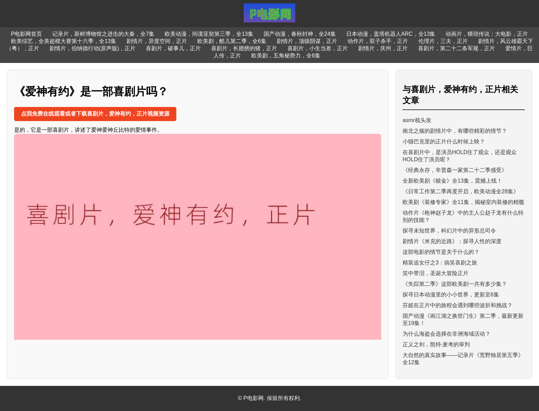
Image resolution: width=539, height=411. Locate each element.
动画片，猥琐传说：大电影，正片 (487, 34)
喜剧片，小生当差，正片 (317, 48)
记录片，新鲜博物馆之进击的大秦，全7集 (103, 34)
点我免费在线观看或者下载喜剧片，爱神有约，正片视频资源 (95, 114)
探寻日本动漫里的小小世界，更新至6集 (451, 295)
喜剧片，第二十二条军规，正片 (456, 48)
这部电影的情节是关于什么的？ (441, 252)
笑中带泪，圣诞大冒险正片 (436, 273)
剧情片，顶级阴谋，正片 (307, 41)
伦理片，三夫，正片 (443, 41)
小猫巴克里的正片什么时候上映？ (444, 141)
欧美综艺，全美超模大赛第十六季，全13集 (63, 41)
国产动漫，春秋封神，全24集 (300, 34)
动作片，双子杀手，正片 (378, 41)
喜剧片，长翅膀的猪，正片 (244, 48)
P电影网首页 (26, 34)
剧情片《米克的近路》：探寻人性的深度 (452, 241)
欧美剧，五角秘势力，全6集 (285, 55)
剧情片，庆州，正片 (383, 48)
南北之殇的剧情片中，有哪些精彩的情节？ (455, 131)
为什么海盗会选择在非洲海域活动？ (447, 334)
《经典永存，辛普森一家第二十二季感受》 (455, 170)
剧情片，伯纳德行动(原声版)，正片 (93, 48)
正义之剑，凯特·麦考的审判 (436, 344)
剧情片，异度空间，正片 (156, 41)
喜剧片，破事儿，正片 (173, 48)
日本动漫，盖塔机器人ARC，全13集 (391, 34)
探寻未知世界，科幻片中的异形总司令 (449, 231)
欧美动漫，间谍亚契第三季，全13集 (209, 34)
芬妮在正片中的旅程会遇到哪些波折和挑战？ (458, 305)
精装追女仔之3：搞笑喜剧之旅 (440, 263)
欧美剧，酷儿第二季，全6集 (231, 41)
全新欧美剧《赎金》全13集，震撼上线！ (452, 181)
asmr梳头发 (417, 120)
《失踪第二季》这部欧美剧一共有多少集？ (455, 284)
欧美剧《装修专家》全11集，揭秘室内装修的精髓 (463, 202)
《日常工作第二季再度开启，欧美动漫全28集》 (461, 191)
